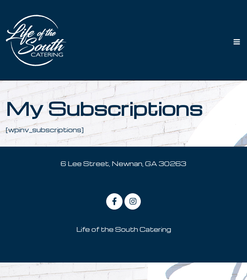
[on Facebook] (114, 201)
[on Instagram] (132, 201)
